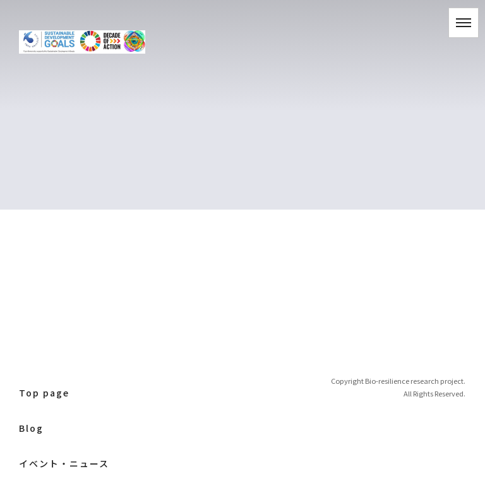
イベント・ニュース (64, 463)
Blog (31, 428)
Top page (44, 392)
